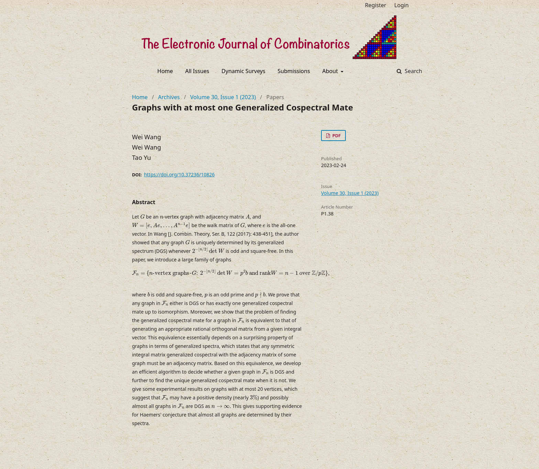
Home (165, 71)
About (331, 71)
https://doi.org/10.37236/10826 (179, 174)
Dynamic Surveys (243, 71)
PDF (336, 135)
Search (412, 71)
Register (375, 5)
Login (401, 5)
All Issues (197, 71)
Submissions (294, 71)
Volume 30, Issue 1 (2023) (223, 97)
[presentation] (142, 216)
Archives (169, 97)
